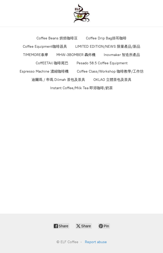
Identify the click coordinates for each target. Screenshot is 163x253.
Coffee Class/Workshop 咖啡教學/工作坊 (110, 71)
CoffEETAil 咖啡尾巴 (52, 63)
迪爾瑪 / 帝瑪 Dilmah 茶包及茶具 (58, 80)
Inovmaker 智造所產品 (122, 55)
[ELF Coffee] (81, 13)
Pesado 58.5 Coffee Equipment (102, 63)
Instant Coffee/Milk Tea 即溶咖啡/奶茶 (81, 88)
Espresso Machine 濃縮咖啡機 (44, 71)
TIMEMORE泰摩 (35, 55)
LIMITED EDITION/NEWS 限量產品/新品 (107, 46)
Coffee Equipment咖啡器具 (45, 46)
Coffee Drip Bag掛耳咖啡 (106, 38)
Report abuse (96, 242)
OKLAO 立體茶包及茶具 (112, 80)
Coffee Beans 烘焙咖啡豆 (57, 38)
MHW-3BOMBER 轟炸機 (75, 55)
